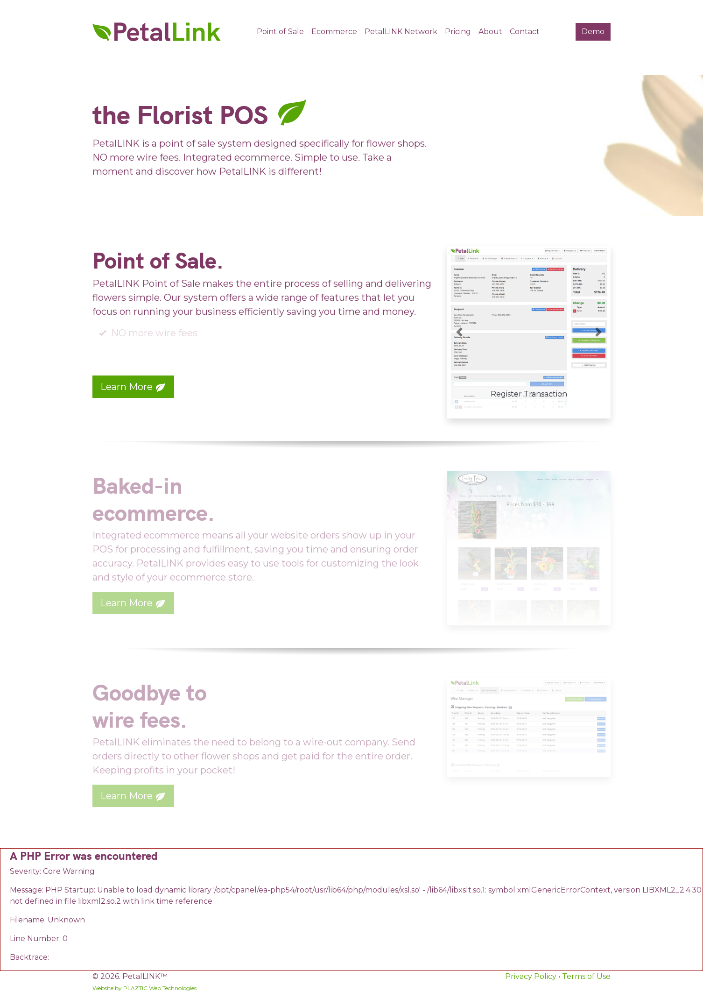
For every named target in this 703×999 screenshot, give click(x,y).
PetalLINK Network (401, 31)
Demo (593, 31)
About (490, 31)
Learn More (133, 387)
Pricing (458, 31)
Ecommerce (334, 31)
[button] (459, 332)
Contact (525, 31)
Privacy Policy (530, 976)
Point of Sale (280, 31)
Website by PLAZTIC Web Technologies (144, 988)
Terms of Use (586, 976)
